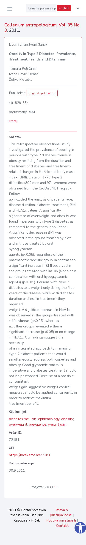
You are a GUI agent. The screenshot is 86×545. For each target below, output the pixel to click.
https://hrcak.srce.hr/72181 (29, 455)
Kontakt (62, 525)
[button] (77, 8)
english (64, 8)
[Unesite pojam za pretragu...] (40, 8)
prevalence (37, 424)
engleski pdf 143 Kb (42, 93)
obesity (67, 419)
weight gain (57, 424)
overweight (18, 424)
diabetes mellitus (22, 419)
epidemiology (49, 419)
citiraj (13, 121)
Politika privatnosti (61, 520)
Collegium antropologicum (30, 25)
